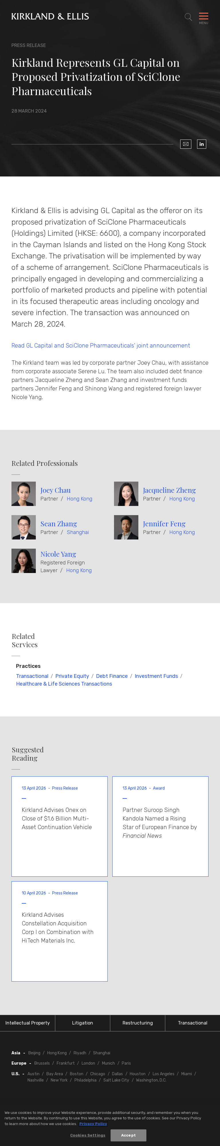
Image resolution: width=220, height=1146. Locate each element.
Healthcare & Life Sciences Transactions (64, 684)
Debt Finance (112, 676)
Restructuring (138, 1023)
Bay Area (54, 1074)
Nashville (36, 1080)
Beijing (34, 1053)
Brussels (42, 1063)
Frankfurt (66, 1063)
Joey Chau (55, 489)
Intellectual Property (27, 1023)
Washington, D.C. (151, 1080)
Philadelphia (85, 1080)
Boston (76, 1074)
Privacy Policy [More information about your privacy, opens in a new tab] (93, 1124)
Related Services (25, 640)
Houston (138, 1074)
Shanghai (78, 532)
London (88, 1063)
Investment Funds (156, 676)
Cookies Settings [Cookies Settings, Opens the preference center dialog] (87, 1135)
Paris (126, 1063)
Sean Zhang (58, 523)
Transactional (32, 676)
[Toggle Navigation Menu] (204, 17)
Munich (108, 1063)
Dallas (117, 1074)
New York (59, 1080)
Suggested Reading (28, 753)
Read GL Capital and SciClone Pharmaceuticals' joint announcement (100, 345)
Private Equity (72, 676)
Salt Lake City (116, 1080)
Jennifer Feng (164, 523)
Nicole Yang (58, 553)
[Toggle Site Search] (188, 17)
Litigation (82, 1023)
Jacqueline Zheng (169, 489)
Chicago (97, 1074)
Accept (128, 1135)
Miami (186, 1074)
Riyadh (80, 1053)
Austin (34, 1074)
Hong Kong (79, 499)
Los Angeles (163, 1074)
